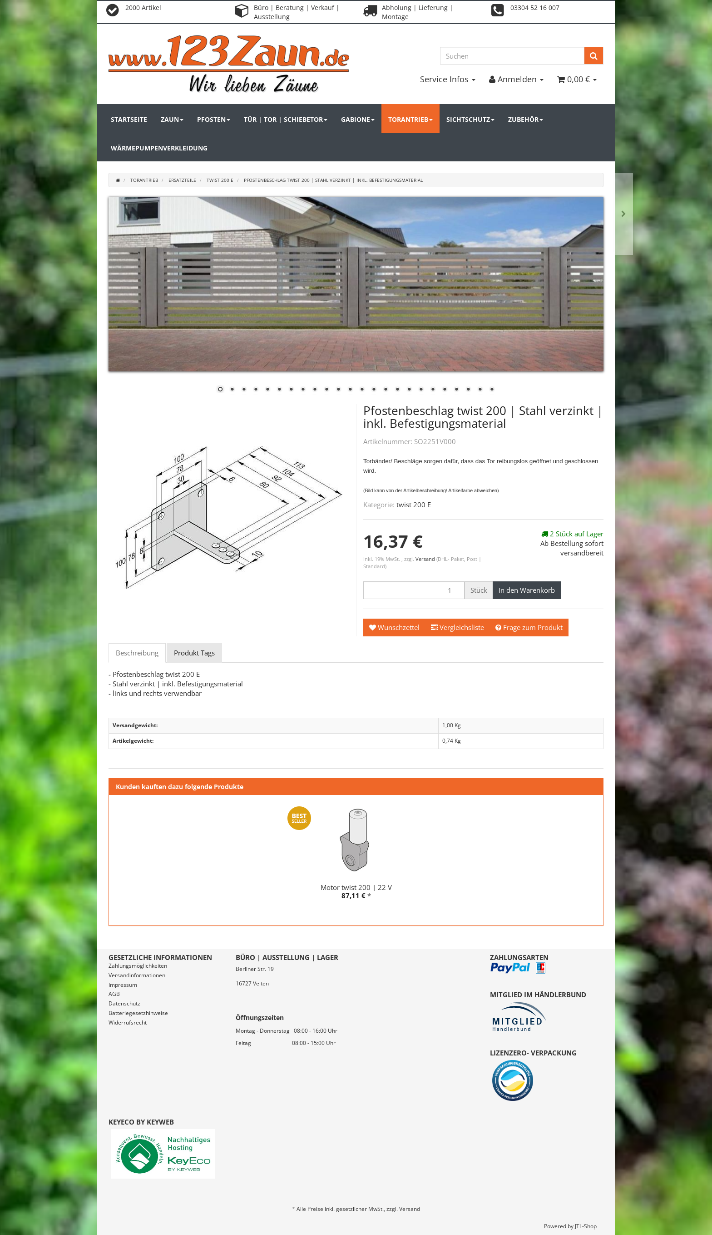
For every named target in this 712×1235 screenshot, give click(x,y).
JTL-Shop (586, 1226)
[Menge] (414, 590)
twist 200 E (413, 504)
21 (456, 390)
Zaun (172, 119)
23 (480, 390)
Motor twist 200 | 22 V (356, 887)
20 (445, 390)
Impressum (123, 985)
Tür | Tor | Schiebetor (285, 119)
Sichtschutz (470, 119)
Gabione (358, 119)
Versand (425, 558)
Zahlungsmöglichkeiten (138, 966)
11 (338, 390)
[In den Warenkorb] (527, 590)
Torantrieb (410, 119)
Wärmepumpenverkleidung (159, 148)
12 (350, 390)
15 (386, 390)
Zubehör (525, 119)
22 (468, 390)
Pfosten (213, 119)
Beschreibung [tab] (137, 652)
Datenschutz (124, 1003)
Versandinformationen (137, 975)
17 (409, 390)
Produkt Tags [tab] (194, 652)
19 (433, 390)
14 (374, 390)
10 (326, 390)
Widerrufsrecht (128, 1022)
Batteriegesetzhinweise (138, 1013)
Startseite (129, 119)
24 (492, 390)
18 (421, 390)
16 (397, 390)
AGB (114, 994)
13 (362, 390)
